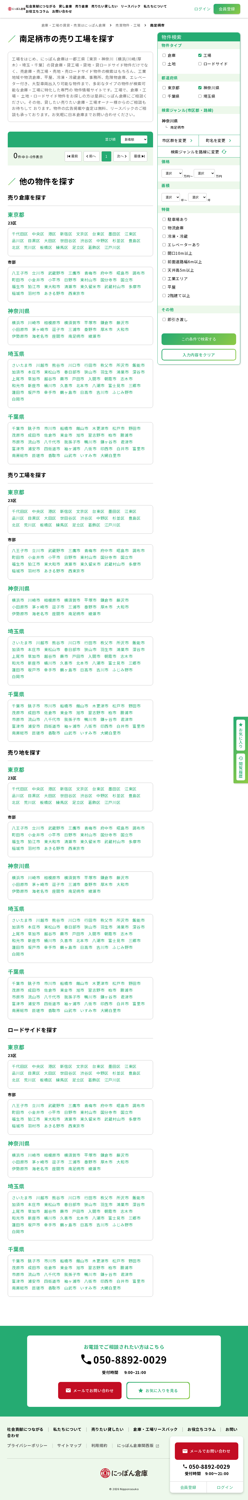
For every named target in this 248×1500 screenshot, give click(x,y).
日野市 (70, 280)
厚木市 (107, 329)
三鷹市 (74, 273)
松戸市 (118, 428)
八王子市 (20, 273)
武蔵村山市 (114, 286)
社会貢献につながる (41, 6)
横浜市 (18, 322)
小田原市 (20, 329)
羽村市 (34, 293)
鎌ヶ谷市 (109, 442)
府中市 (107, 273)
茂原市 (18, 435)
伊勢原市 (20, 336)
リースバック (131, 6)
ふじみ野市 (122, 392)
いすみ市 (88, 455)
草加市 (34, 379)
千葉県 (16, 416)
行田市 (90, 365)
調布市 (138, 273)
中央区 (38, 234)
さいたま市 (22, 365)
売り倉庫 (82, 6)
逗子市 (58, 329)
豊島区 (135, 240)
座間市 (58, 336)
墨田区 (114, 234)
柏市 (112, 435)
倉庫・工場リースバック (156, 1429)
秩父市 (107, 365)
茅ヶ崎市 (40, 329)
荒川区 (30, 247)
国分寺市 (109, 280)
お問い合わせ (62, 11)
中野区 (102, 240)
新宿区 (66, 234)
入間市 (94, 379)
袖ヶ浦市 (72, 448)
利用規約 (100, 1445)
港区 (52, 234)
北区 (16, 247)
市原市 (18, 442)
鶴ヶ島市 (68, 392)
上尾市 (18, 379)
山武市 (70, 455)
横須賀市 (72, 322)
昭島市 (122, 273)
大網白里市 (111, 455)
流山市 (34, 442)
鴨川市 (90, 442)
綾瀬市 (94, 336)
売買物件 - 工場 (128, 25)
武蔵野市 (56, 273)
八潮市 (98, 385)
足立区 (78, 247)
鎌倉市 (107, 322)
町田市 (18, 280)
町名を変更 (215, 140)
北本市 (82, 385)
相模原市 (52, 322)
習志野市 (96, 435)
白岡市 (18, 399)
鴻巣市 (122, 372)
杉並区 (118, 240)
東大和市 (52, 286)
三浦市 (74, 329)
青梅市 (90, 273)
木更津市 (100, 428)
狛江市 (34, 286)
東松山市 (52, 372)
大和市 (122, 329)
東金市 (66, 435)
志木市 (126, 379)
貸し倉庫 (66, 6)
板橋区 (46, 247)
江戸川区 (112, 247)
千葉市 (18, 428)
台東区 (98, 234)
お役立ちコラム (38, 11)
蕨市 (64, 379)
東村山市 (88, 280)
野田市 (135, 428)
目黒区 (34, 240)
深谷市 (138, 372)
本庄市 (34, 372)
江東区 (130, 234)
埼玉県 (16, 353)
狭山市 (90, 372)
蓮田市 (18, 392)
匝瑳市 (38, 455)
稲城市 (18, 293)
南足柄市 (76, 336)
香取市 (54, 455)
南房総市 (20, 455)
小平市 (54, 280)
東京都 (16, 214)
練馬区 (62, 247)
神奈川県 (19, 311)
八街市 (90, 448)
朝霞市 (110, 379)
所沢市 (122, 365)
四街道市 (52, 448)
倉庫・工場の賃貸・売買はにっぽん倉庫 (73, 25)
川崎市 (34, 322)
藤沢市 (122, 322)
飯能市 (138, 365)
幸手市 (50, 392)
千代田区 (20, 234)
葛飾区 (94, 247)
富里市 (138, 448)
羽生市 (107, 372)
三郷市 (135, 385)
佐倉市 (50, 435)
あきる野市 (54, 293)
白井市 (122, 448)
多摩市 (135, 286)
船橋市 (66, 428)
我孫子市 (72, 442)
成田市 (34, 435)
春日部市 (72, 372)
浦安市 (34, 448)
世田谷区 (68, 240)
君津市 (127, 442)
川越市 (42, 365)
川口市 (74, 365)
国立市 (127, 280)
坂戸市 (34, 392)
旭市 (80, 435)
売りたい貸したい (105, 6)
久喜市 (66, 385)
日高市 (86, 392)
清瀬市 (70, 286)
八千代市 (52, 442)
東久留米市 (90, 286)
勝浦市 (126, 435)
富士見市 (116, 385)
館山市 (82, 428)
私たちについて (155, 6)
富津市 (18, 448)
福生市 (18, 286)
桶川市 (50, 385)
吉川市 (102, 392)
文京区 (82, 234)
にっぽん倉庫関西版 (136, 1445)
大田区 (50, 240)
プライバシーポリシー (28, 1445)
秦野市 (90, 329)
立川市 (38, 273)
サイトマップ (70, 1445)
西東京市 (76, 293)
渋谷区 (86, 240)
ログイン (202, 9)
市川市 (50, 428)
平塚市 (90, 322)
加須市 (18, 372)
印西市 (107, 448)
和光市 (18, 385)
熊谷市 (58, 365)
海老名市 (40, 336)
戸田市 (78, 379)
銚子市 (34, 428)
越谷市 (50, 379)
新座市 (34, 385)
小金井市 (36, 280)
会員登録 (227, 9)
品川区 (18, 240)
